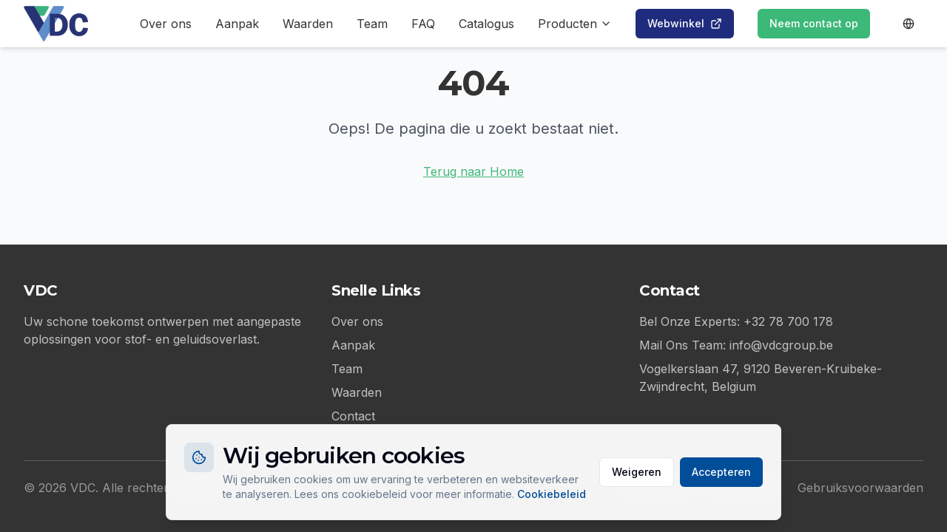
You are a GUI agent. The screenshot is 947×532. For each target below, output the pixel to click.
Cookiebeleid (551, 494)
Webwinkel (684, 23)
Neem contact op (813, 23)
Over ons (166, 23)
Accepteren (721, 472)
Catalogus (486, 23)
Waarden (308, 23)
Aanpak (237, 23)
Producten (575, 23)
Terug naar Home (473, 171)
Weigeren (636, 472)
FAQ (423, 23)
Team (372, 23)
